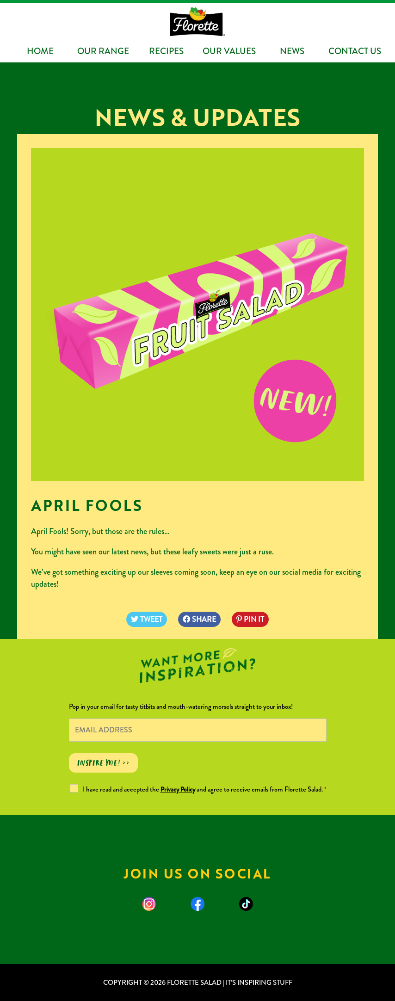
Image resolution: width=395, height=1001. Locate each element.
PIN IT (250, 619)
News (292, 51)
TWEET (146, 619)
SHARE (199, 619)
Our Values (229, 51)
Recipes (166, 51)
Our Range (103, 51)
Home (40, 51)
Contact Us (354, 51)
